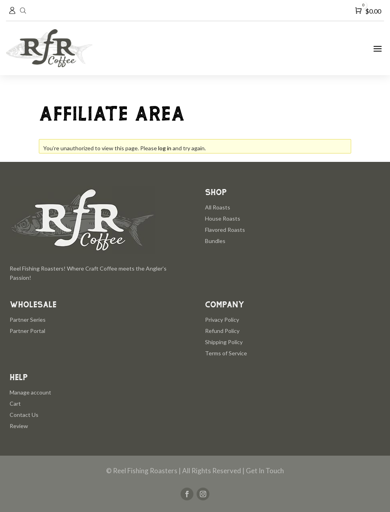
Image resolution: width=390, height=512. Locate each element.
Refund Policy (222, 330)
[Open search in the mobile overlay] (24, 10)
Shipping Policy (224, 342)
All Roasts (217, 207)
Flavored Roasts (225, 229)
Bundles (215, 240)
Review (19, 425)
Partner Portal (27, 330)
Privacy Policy (222, 319)
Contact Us (24, 414)
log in (164, 148)
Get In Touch (265, 470)
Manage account (30, 392)
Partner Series (28, 319)
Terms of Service (226, 353)
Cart (15, 403)
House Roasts (222, 218)
